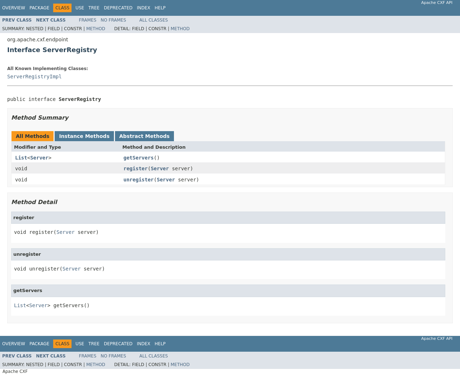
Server (39, 158)
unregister (139, 179)
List (21, 158)
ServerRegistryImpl (34, 76)
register (136, 168)
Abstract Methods (144, 136)
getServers (139, 158)
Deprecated (118, 7)
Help (160, 7)
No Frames (113, 20)
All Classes (153, 20)
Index (144, 7)
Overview (13, 7)
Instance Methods (84, 136)
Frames (88, 20)
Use (79, 7)
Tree (94, 7)
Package (39, 7)
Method (95, 28)
